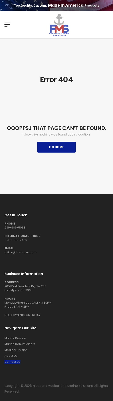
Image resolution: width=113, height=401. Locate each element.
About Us (10, 356)
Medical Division (16, 350)
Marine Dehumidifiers (19, 344)
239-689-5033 (14, 227)
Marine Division (15, 338)
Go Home (56, 147)
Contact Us (12, 362)
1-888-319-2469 (15, 240)
